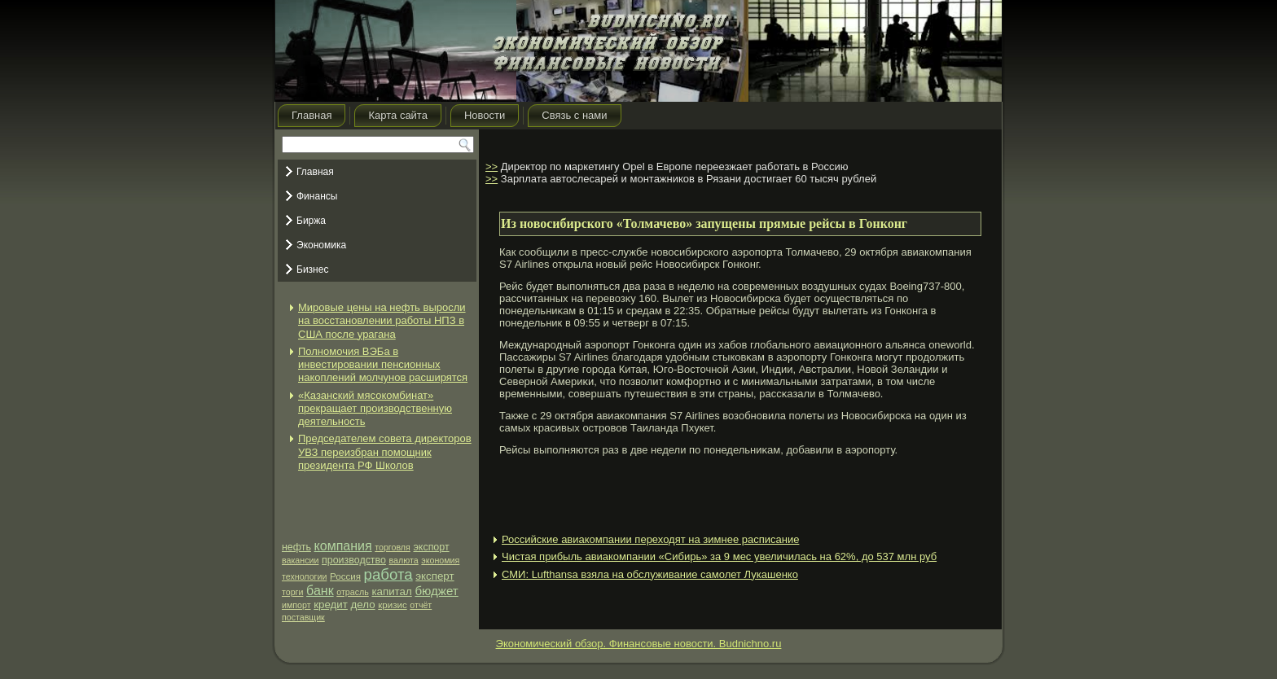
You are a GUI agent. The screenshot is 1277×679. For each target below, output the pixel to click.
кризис (392, 605)
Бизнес (312, 269)
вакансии (300, 560)
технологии (304, 576)
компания (343, 546)
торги (292, 592)
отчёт (421, 605)
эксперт (434, 576)
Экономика (321, 245)
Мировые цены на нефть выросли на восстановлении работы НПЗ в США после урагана (382, 320)
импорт (296, 605)
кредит (331, 604)
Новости (484, 115)
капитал (391, 591)
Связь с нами (574, 115)
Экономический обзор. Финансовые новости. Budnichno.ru (639, 643)
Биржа (311, 220)
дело (363, 604)
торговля (392, 547)
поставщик (303, 617)
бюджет (436, 591)
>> (491, 166)
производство (354, 560)
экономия (440, 560)
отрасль (352, 592)
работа (388, 574)
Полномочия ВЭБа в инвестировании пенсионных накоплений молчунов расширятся (382, 364)
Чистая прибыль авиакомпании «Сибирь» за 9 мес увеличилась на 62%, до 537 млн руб (719, 556)
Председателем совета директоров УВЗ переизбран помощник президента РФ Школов (385, 451)
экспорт (431, 547)
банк (320, 591)
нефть (296, 547)
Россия (345, 576)
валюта (404, 560)
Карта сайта (397, 115)
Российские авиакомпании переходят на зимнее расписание (650, 539)
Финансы (316, 196)
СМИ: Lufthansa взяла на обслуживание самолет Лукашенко (650, 574)
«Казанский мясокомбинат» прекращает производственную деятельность (375, 408)
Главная (311, 115)
